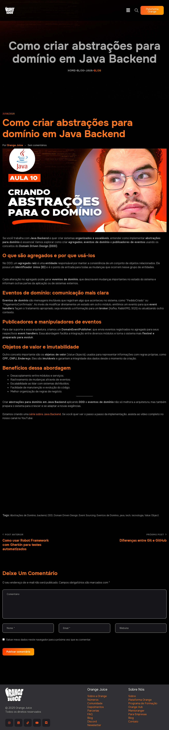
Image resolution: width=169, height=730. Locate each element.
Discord (92, 721)
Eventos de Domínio (108, 515)
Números (93, 699)
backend (42, 515)
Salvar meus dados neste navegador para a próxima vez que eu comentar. (48, 639)
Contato (133, 721)
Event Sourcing (87, 515)
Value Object (152, 515)
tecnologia (137, 515)
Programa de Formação (142, 703)
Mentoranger (136, 710)
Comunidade (94, 703)
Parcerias (93, 710)
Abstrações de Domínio (23, 515)
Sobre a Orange (97, 696)
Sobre (132, 696)
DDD (50, 515)
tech (128, 515)
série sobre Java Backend (45, 414)
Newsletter (94, 725)
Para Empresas (137, 714)
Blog (90, 718)
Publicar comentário (18, 651)
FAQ (90, 714)
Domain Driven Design (66, 515)
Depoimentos (95, 707)
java (122, 515)
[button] (128, 10)
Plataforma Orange (140, 699)
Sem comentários (37, 145)
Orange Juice (15, 145)
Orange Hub (135, 707)
